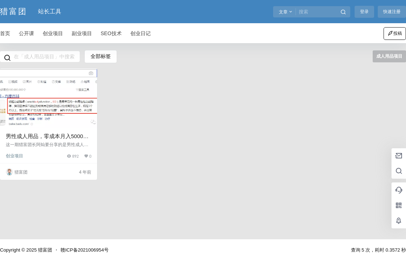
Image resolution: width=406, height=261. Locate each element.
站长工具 (49, 11)
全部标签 (101, 56)
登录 (364, 11)
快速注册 (392, 11)
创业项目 (14, 155)
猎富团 (44, 250)
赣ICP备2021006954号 (84, 250)
